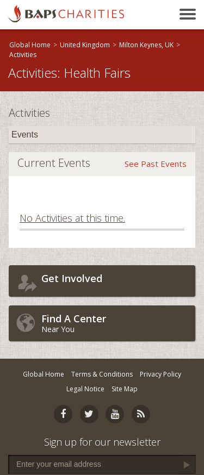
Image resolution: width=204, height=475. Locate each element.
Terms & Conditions (102, 374)
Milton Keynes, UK (146, 44)
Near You (115, 323)
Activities (22, 54)
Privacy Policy (160, 374)
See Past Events (156, 163)
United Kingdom (85, 44)
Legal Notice (85, 388)
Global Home (30, 44)
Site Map (125, 388)
